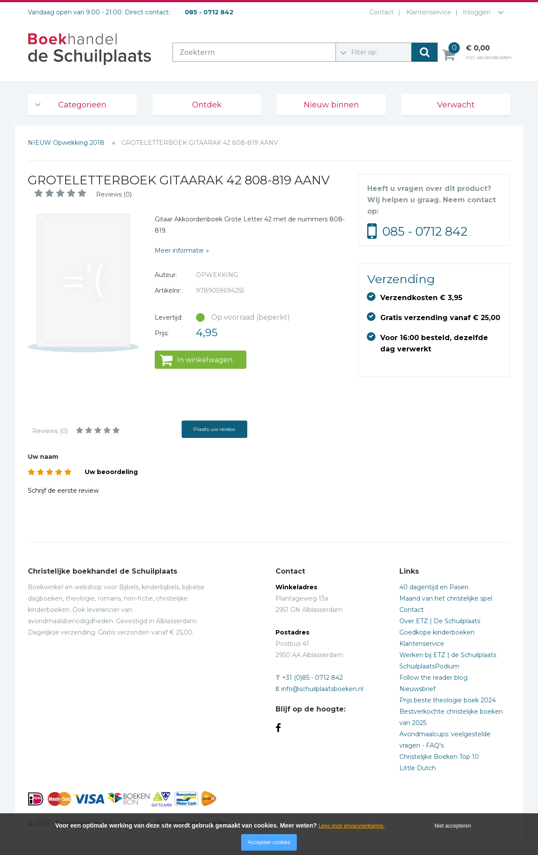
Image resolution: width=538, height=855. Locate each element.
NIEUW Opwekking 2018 (67, 143)
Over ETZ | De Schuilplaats (439, 621)
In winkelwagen (204, 360)
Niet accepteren (453, 826)
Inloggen (477, 12)
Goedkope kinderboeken (437, 632)
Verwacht (456, 105)
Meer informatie (179, 250)
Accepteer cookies (269, 842)
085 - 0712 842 (425, 231)
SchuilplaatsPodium (429, 666)
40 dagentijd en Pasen (433, 587)
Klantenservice (427, 12)
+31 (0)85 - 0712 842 (312, 677)
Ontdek (207, 105)
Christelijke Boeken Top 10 (439, 757)
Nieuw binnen (331, 105)
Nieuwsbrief (417, 689)
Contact (380, 12)
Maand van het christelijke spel (445, 598)
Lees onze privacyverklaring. (352, 826)
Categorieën (82, 105)
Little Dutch (417, 768)
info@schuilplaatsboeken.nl (322, 689)
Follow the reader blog (433, 677)
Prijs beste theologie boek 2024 (447, 700)
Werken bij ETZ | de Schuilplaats (447, 655)
